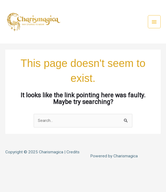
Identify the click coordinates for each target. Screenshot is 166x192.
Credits (73, 152)
